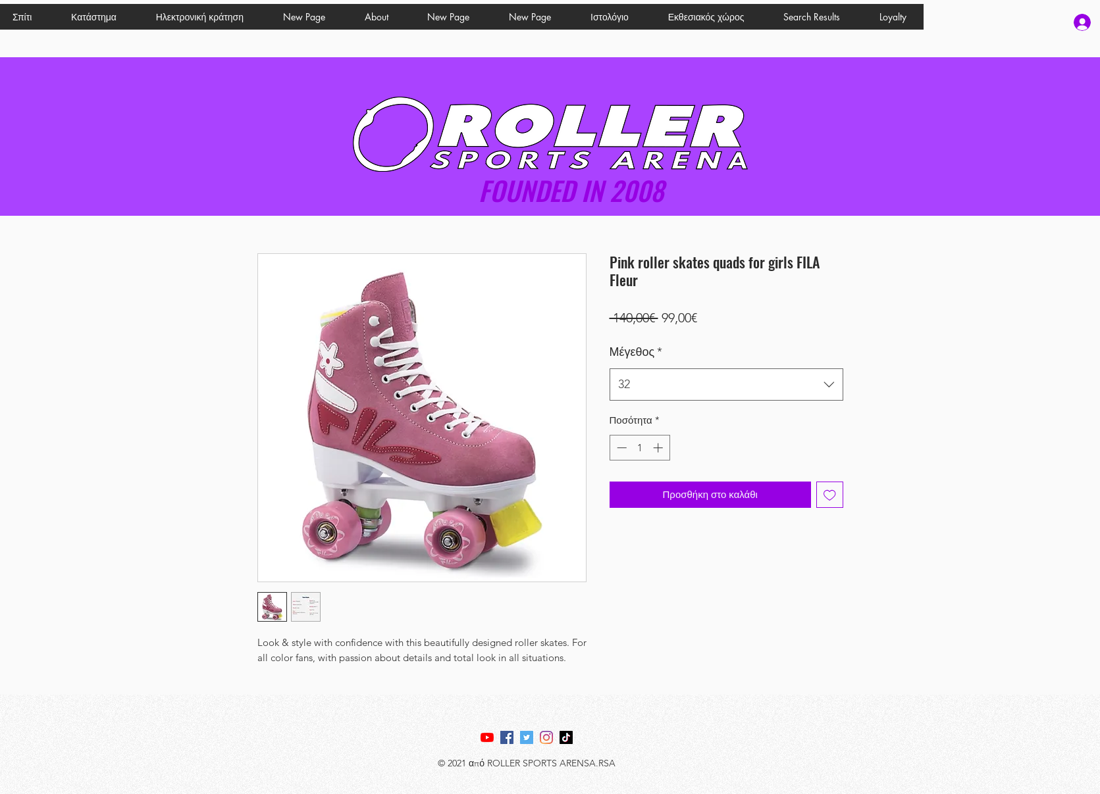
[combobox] (726, 384)
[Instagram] (546, 737)
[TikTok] (566, 737)
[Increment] (659, 447)
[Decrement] (620, 447)
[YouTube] (487, 737)
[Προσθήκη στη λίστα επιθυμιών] (829, 495)
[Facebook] (506, 737)
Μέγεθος (636, 352)
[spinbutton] (639, 447)
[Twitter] (526, 737)
